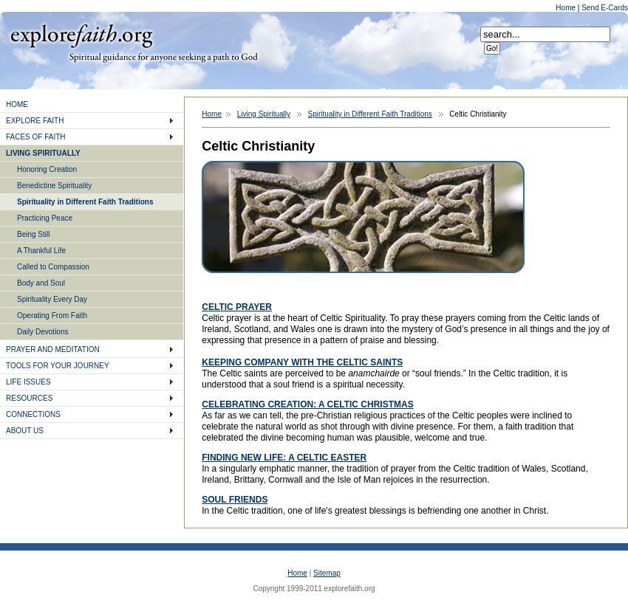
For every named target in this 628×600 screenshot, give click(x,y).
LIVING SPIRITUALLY (43, 153)
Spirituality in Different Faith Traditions (85, 202)
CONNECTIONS (33, 414)
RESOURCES (29, 398)
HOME (17, 104)
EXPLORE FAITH (35, 121)
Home (566, 8)
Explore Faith (81, 34)
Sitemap (327, 573)
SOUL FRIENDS (234, 499)
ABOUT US (25, 431)
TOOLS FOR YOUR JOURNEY (57, 366)
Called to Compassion (53, 267)
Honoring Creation (47, 169)
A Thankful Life (41, 250)
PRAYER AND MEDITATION (53, 349)
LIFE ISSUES (28, 382)
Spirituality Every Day (52, 299)
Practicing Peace (44, 218)
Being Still (33, 234)
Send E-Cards (604, 8)
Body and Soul (41, 283)
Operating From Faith (52, 315)
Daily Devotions (42, 332)
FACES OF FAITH (36, 137)
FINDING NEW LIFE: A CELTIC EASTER (284, 457)
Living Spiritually (263, 114)
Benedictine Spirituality (54, 186)
